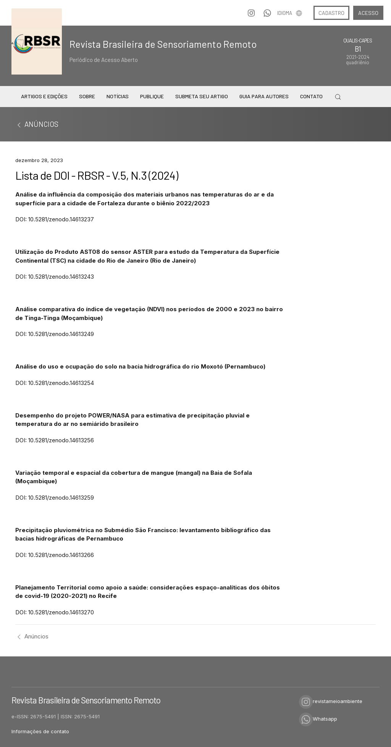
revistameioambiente (330, 701)
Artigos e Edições (44, 96)
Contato (311, 96)
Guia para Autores (264, 96)
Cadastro (331, 13)
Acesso (368, 13)
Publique (152, 96)
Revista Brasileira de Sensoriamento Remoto (163, 44)
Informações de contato (40, 731)
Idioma (289, 13)
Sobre (87, 96)
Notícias (118, 96)
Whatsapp (318, 719)
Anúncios (31, 636)
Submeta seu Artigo (201, 96)
